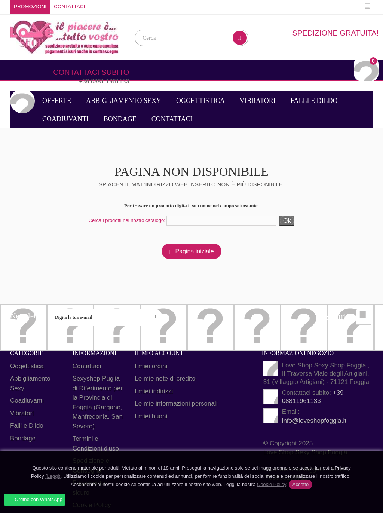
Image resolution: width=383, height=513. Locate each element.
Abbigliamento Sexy (123, 100)
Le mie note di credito (165, 378)
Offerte (56, 100)
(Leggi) (52, 476)
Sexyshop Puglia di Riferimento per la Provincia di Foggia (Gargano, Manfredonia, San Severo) (98, 402)
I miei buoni (151, 416)
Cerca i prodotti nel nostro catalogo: (127, 220)
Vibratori (258, 100)
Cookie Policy (271, 484)
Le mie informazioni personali (176, 403)
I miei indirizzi (154, 391)
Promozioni (30, 6)
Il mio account (159, 353)
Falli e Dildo (314, 100)
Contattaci (69, 6)
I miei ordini (151, 366)
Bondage (120, 119)
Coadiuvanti (65, 119)
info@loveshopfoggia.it (314, 420)
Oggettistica (200, 100)
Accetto (300, 484)
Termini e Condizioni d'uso (96, 443)
